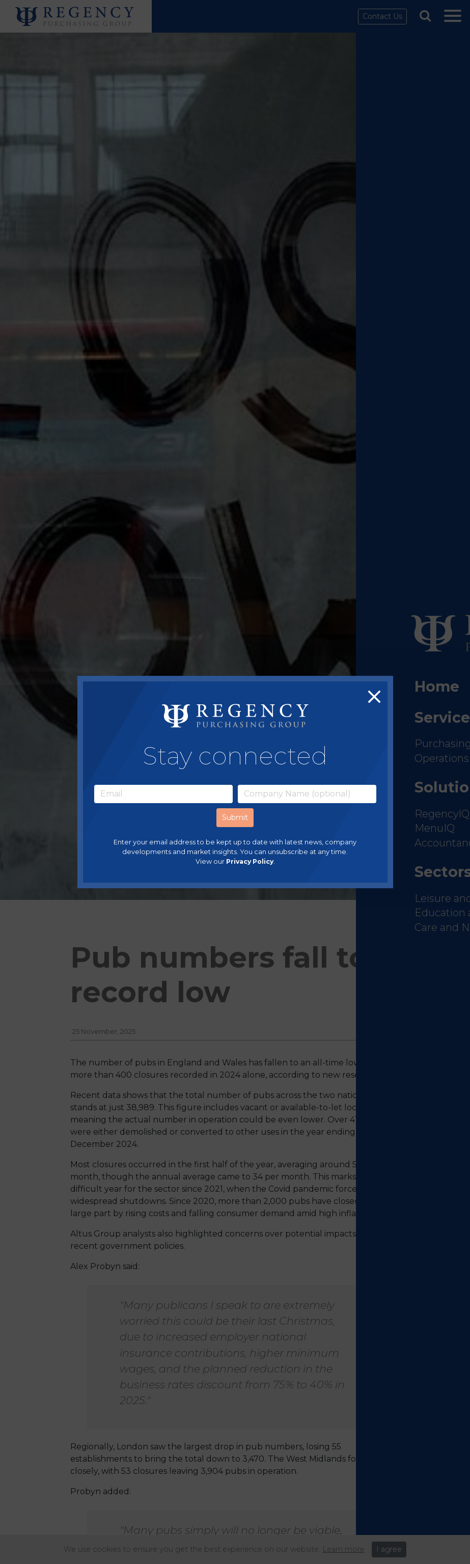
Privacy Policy (249, 861)
